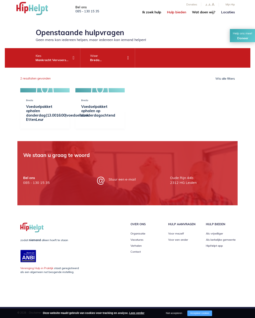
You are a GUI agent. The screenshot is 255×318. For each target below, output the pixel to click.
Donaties (191, 4)
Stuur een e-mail (122, 179)
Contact (135, 251)
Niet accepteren (174, 313)
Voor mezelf (176, 233)
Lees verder (136, 313)
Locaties (228, 12)
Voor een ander (178, 239)
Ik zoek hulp (151, 12)
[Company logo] (35, 9)
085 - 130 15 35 (87, 11)
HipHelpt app (214, 245)
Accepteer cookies (199, 313)
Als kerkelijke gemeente (221, 239)
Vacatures (136, 239)
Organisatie (137, 233)
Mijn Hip (230, 4)
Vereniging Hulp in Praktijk (36, 268)
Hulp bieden (176, 12)
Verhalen (136, 245)
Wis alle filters (225, 78)
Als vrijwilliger (214, 233)
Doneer (242, 38)
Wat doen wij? (203, 12)
